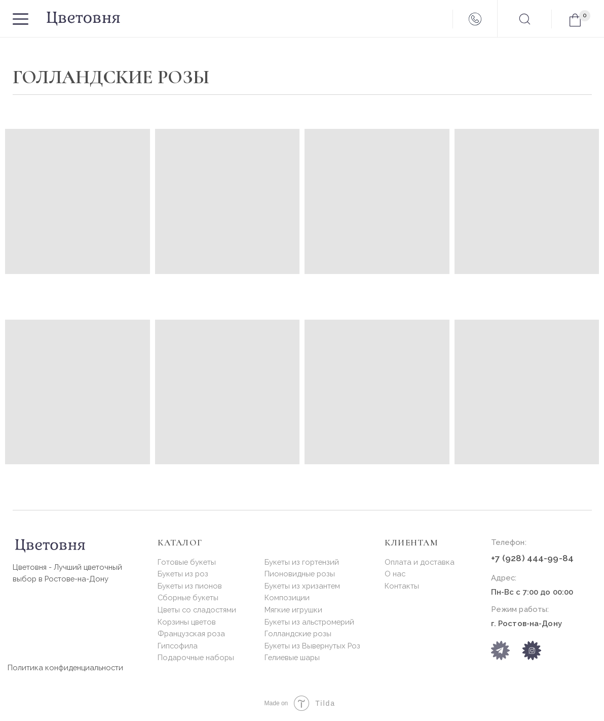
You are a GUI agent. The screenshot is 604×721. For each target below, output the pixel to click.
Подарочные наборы (196, 657)
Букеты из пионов (190, 585)
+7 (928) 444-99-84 (532, 558)
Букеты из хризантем (302, 585)
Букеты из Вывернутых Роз (312, 645)
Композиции (287, 597)
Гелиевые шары (292, 657)
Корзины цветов (187, 621)
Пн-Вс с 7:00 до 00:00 (532, 592)
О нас (395, 573)
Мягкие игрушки (293, 609)
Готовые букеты (187, 562)
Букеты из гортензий (302, 562)
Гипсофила (178, 645)
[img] (531, 650)
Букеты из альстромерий (309, 621)
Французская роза (191, 633)
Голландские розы (298, 633)
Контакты (402, 585)
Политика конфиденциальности (65, 667)
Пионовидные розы (300, 573)
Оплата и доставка (420, 562)
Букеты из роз (183, 573)
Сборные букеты (188, 597)
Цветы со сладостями (197, 609)
